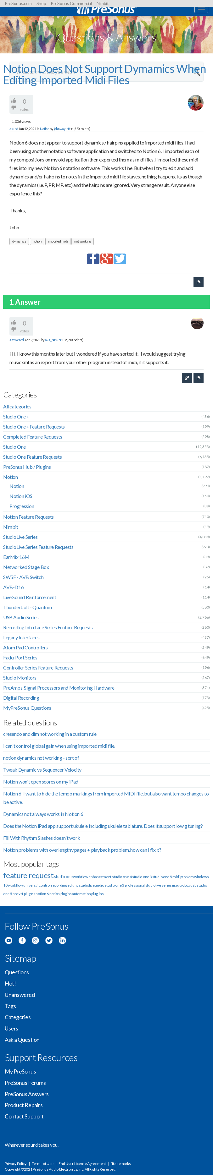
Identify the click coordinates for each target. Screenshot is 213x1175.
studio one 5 (162, 876)
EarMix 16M (16, 557)
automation (81, 893)
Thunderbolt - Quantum (27, 607)
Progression (21, 506)
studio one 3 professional (125, 885)
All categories (17, 406)
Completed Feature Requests (32, 437)
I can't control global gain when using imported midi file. (59, 746)
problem (187, 876)
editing (72, 885)
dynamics (19, 241)
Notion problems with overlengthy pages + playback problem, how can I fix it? (82, 850)
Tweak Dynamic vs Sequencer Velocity (42, 770)
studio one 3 (142, 876)
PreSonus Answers (27, 1093)
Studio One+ (16, 416)
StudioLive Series (20, 537)
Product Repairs (23, 1104)
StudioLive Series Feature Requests (38, 547)
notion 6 (42, 893)
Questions (17, 972)
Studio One (14, 447)
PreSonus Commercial (71, 3)
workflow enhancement (92, 876)
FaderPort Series (20, 657)
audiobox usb (185, 885)
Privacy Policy (15, 1163)
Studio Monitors (19, 677)
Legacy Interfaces (21, 637)
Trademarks (121, 1163)
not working (82, 241)
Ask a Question (22, 1039)
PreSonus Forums (25, 1082)
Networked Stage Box (26, 567)
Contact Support (24, 1116)
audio (99, 885)
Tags (10, 1006)
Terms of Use (42, 1163)
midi (176, 876)
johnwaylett (62, 129)
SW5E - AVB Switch (23, 577)
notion (37, 241)
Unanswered (20, 994)
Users (11, 1028)
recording (59, 885)
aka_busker (53, 340)
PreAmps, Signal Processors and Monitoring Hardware (59, 688)
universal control (36, 885)
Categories (18, 1017)
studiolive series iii (160, 885)
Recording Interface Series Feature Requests (48, 627)
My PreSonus (20, 1071)
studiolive (87, 885)
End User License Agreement (82, 1163)
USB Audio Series (21, 617)
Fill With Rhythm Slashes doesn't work (41, 838)
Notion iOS (20, 496)
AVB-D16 (13, 587)
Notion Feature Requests (28, 517)
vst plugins (27, 893)
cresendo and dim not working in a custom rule (50, 734)
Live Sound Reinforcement (29, 597)
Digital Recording (21, 698)
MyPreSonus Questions (27, 708)
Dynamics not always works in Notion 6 (43, 814)
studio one (63, 876)
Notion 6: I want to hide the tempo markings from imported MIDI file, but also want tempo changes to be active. (106, 797)
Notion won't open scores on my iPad (40, 781)
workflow (15, 885)
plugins (66, 893)
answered (16, 340)
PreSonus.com (18, 3)
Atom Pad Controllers (25, 647)
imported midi (58, 241)
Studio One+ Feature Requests (34, 426)
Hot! (10, 983)
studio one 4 (122, 876)
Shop (41, 3)
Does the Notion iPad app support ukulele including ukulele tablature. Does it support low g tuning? (103, 826)
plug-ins (97, 893)
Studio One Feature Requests (32, 457)
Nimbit (103, 3)
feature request (28, 875)
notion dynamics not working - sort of (41, 758)
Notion (44, 129)
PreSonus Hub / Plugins (27, 467)
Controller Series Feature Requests (38, 667)
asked (13, 129)
